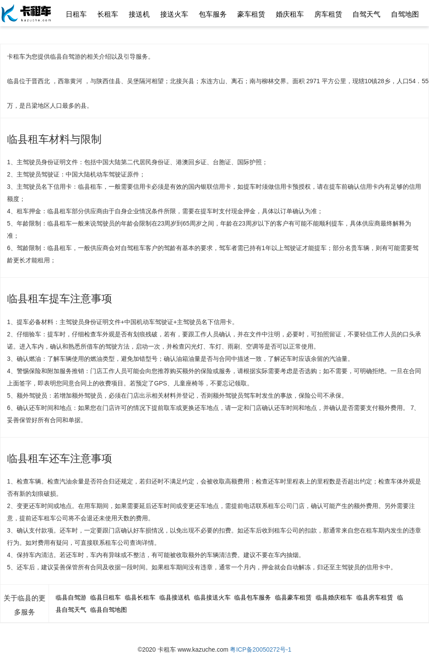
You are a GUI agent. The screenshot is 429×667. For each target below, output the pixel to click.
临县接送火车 (212, 597)
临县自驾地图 (108, 609)
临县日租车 (105, 597)
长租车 (107, 14)
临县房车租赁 (374, 597)
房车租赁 (328, 14)
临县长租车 (140, 597)
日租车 (76, 14)
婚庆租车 (290, 14)
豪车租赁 (251, 14)
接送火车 (174, 14)
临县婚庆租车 (334, 597)
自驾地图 (405, 14)
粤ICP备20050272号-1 (260, 649)
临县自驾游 (71, 597)
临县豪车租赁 (293, 597)
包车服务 (213, 14)
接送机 (139, 14)
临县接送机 (174, 597)
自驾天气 (366, 14)
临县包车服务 (252, 597)
